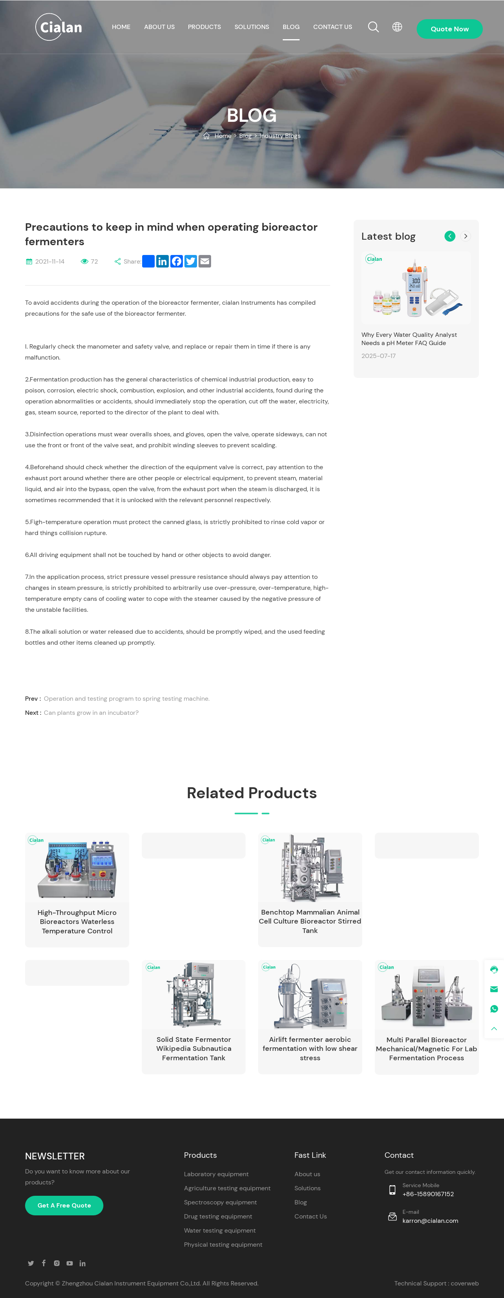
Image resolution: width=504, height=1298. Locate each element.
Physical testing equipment (223, 1244)
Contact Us (310, 1216)
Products (204, 27)
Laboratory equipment (216, 1174)
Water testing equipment (220, 1230)
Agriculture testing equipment (227, 1188)
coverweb (465, 1283)
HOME (121, 27)
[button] (449, 236)
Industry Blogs (280, 136)
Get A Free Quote (64, 1205)
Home (223, 136)
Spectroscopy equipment (220, 1202)
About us (159, 27)
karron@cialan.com (430, 1221)
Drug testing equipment (218, 1216)
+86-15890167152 (428, 1194)
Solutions (252, 27)
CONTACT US (332, 27)
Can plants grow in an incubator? (91, 713)
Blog (291, 27)
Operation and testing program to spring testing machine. (127, 698)
